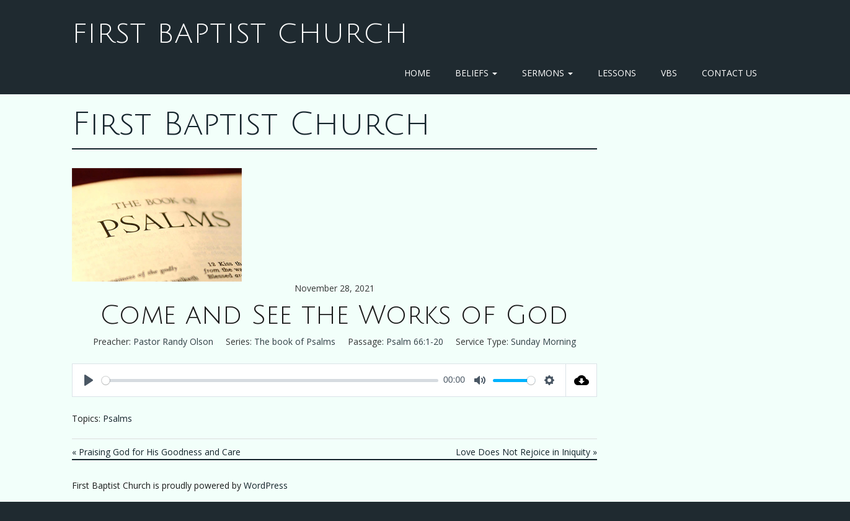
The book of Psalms (294, 341)
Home (417, 73)
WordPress (266, 485)
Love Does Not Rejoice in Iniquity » (526, 452)
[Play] (89, 380)
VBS (669, 73)
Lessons (617, 73)
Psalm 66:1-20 (414, 341)
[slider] (270, 380)
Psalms (117, 418)
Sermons (547, 73)
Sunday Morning (543, 341)
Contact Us (729, 73)
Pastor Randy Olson (173, 341)
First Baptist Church (240, 34)
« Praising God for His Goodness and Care (156, 452)
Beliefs (476, 73)
